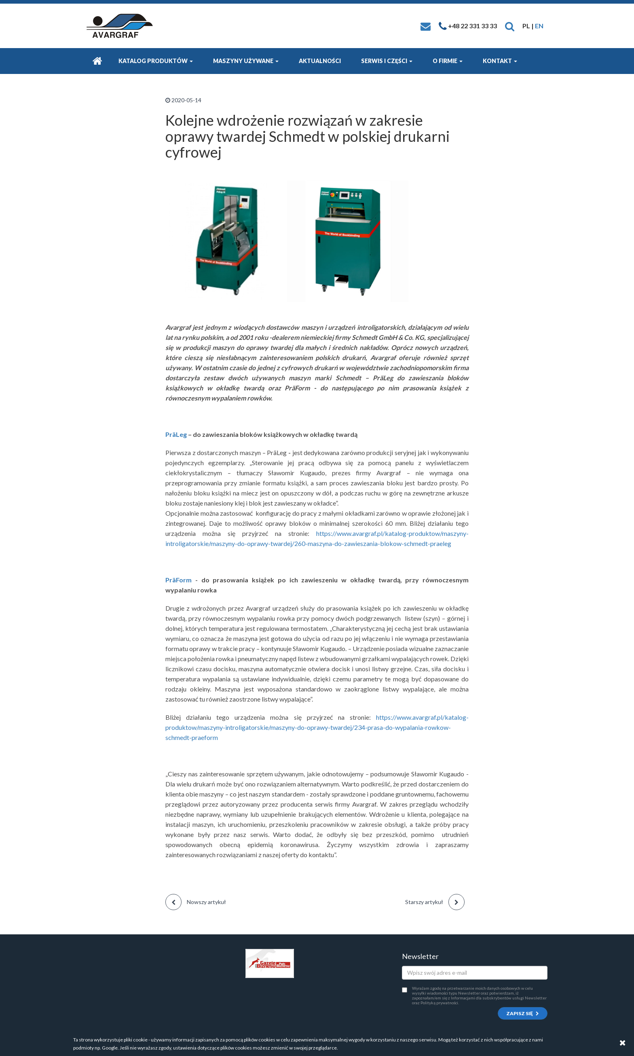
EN (539, 26)
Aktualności (320, 60)
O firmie (448, 60)
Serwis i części (386, 60)
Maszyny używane (246, 60)
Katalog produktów (155, 60)
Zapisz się (522, 1013)
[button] (509, 26)
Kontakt (500, 60)
